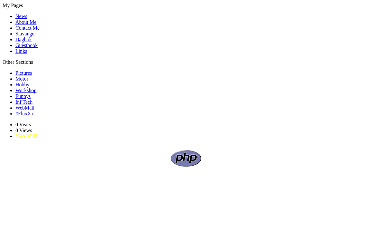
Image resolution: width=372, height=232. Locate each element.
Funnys (23, 96)
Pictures (23, 73)
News (21, 16)
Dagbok (23, 39)
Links (21, 51)
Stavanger (25, 33)
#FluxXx (24, 113)
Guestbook (26, 45)
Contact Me (27, 28)
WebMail (24, 108)
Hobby (22, 84)
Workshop (25, 90)
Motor (21, 79)
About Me (25, 22)
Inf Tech (23, 102)
